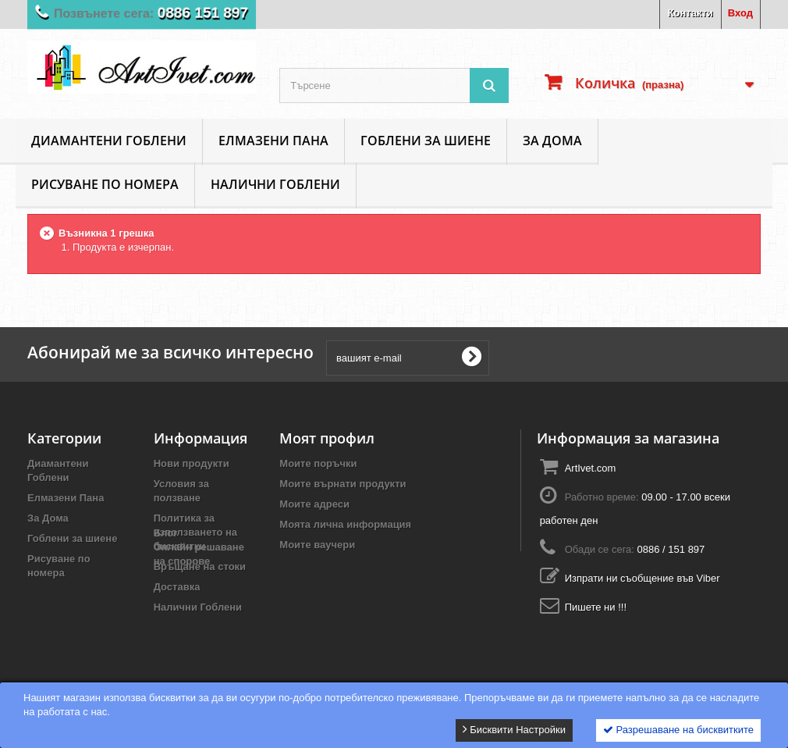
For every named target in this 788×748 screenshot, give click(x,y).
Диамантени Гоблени (108, 140)
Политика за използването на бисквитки (195, 532)
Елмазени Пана (273, 140)
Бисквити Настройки (514, 729)
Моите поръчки (318, 463)
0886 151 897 (205, 13)
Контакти (690, 13)
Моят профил (326, 438)
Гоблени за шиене (425, 140)
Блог (166, 634)
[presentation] (615, 357)
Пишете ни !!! (595, 607)
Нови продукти (191, 463)
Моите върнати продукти (342, 484)
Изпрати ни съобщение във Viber (642, 578)
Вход (740, 13)
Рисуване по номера (105, 184)
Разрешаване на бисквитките (678, 730)
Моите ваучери (317, 544)
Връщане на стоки (200, 566)
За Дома (552, 140)
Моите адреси (314, 504)
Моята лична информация (345, 524)
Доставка (177, 587)
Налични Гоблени (275, 184)
